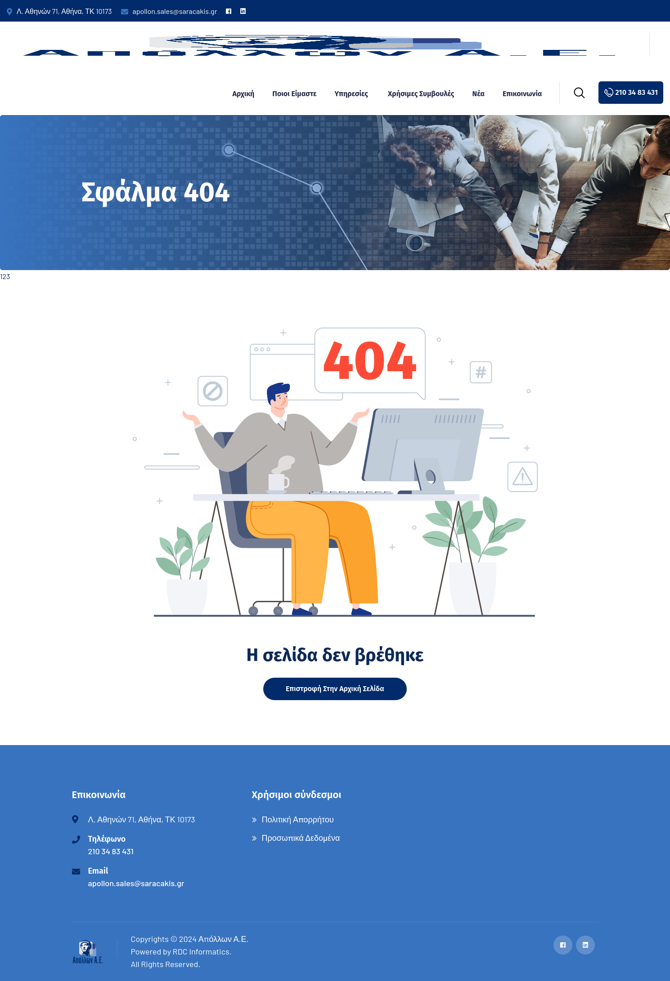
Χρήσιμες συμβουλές (421, 93)
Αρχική (243, 93)
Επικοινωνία (522, 93)
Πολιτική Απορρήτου (298, 819)
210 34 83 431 (111, 851)
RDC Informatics (201, 951)
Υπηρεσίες (351, 93)
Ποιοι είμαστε (294, 93)
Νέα (478, 93)
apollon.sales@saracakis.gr (169, 11)
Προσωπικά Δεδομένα (301, 838)
